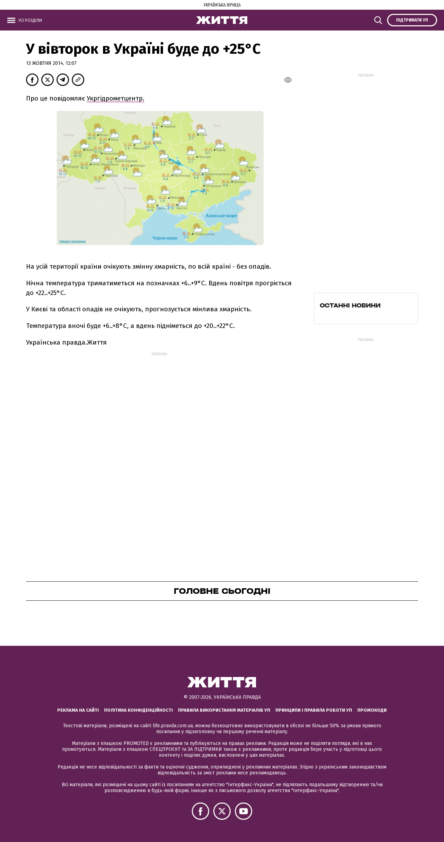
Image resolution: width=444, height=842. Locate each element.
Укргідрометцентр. (115, 98)
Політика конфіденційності (138, 710)
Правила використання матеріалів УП (224, 710)
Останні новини (350, 305)
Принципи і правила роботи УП (313, 710)
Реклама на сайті (78, 710)
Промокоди (372, 710)
